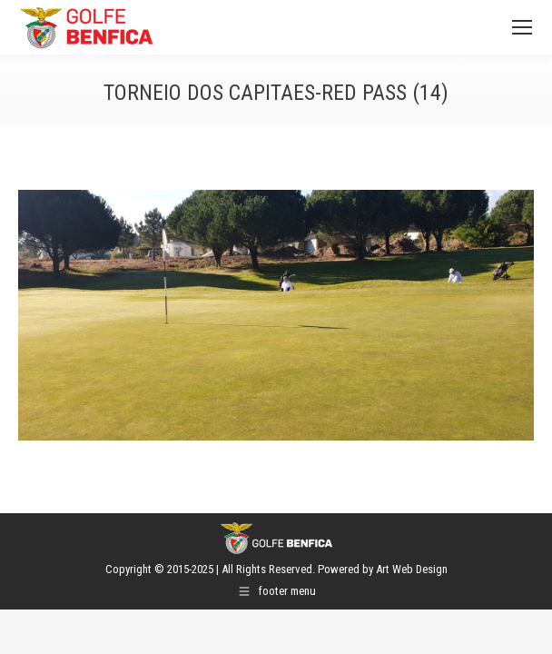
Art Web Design (412, 569)
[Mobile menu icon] (522, 27)
